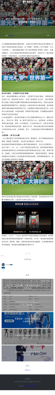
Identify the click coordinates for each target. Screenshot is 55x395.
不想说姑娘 (11, 35)
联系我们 (24, 382)
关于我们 (17, 382)
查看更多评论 (27, 370)
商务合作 (38, 382)
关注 (3, 267)
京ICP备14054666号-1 (30, 386)
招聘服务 (31, 382)
